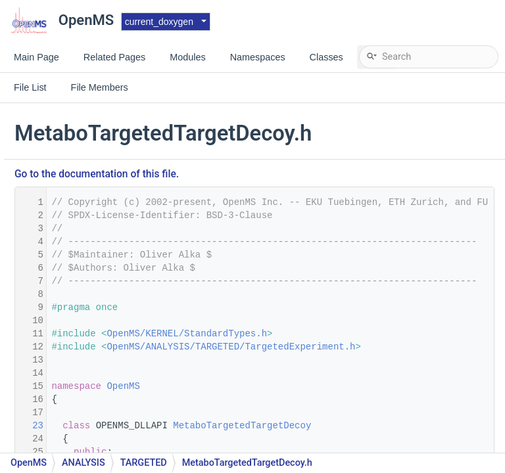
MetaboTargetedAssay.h (96, 267)
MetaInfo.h (68, 346)
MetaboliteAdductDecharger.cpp (112, 188)
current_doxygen (159, 21)
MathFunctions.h (80, 110)
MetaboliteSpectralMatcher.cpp (110, 228)
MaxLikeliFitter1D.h (85, 149)
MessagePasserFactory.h (98, 169)
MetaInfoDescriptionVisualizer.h (112, 386)
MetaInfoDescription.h (91, 366)
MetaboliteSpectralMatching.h (108, 248)
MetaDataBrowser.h (86, 326)
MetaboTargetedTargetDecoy (402, 425)
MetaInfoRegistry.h (84, 445)
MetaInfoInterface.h (86, 405)
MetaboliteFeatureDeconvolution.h (117, 208)
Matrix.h (62, 129)
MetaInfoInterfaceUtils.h (96, 425)
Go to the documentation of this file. (257, 174)
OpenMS (283, 386)
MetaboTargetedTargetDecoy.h (110, 287)
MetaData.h (69, 307)
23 (190, 425)
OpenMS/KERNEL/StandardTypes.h (347, 333)
